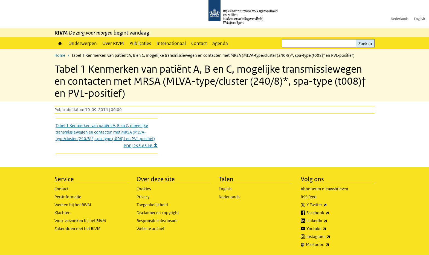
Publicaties (140, 43)
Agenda (220, 43)
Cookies (144, 188)
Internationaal (171, 43)
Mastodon (329, 244)
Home (60, 43)
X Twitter (328, 205)
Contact (199, 43)
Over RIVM (113, 43)
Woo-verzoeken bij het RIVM (80, 220)
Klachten (62, 212)
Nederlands (399, 18)
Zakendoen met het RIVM (77, 228)
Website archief (150, 228)
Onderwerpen (82, 43)
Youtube (328, 228)
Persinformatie (67, 196)
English (419, 18)
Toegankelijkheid (152, 204)
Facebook (329, 212)
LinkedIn (328, 220)
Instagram (330, 236)
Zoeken (365, 43)
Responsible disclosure (157, 220)
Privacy (143, 196)
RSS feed (309, 196)
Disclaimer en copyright (158, 212)
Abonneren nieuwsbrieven (324, 188)
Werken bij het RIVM (72, 204)
